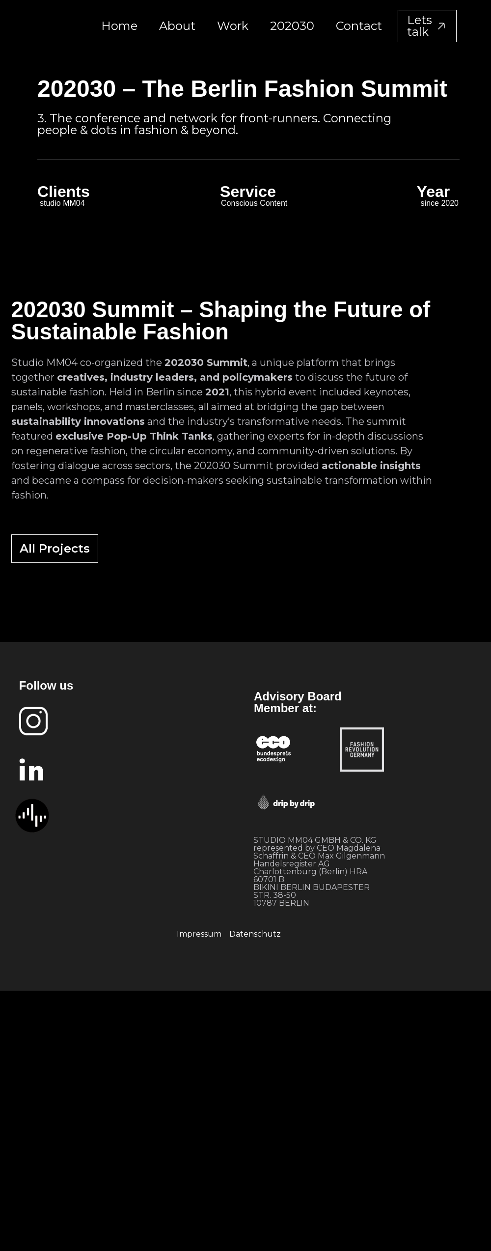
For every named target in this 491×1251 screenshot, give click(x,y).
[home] (59, 26)
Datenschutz (255, 934)
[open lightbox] (157, 517)
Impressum (199, 934)
